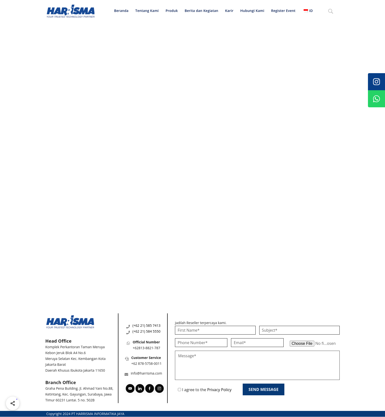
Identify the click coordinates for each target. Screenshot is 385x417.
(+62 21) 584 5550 (146, 331)
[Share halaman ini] (12, 403)
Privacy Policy (219, 389)
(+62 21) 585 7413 (146, 325)
